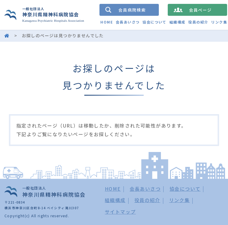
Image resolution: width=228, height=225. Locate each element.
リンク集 (219, 21)
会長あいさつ (128, 21)
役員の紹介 (198, 21)
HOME (106, 21)
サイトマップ (120, 211)
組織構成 (178, 21)
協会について (154, 21)
